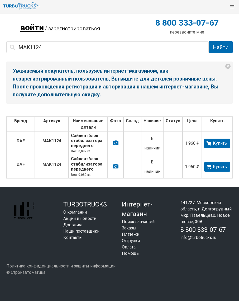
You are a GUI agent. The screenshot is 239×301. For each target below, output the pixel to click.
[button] (232, 7)
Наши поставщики (81, 231)
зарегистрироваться (74, 28)
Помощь (130, 253)
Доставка (72, 224)
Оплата (129, 247)
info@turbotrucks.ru (198, 237)
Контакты (73, 237)
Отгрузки (131, 240)
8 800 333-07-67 (187, 23)
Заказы (129, 228)
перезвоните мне (187, 32)
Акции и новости (79, 218)
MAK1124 (51, 140)
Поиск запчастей (138, 221)
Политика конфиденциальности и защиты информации (61, 266)
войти (32, 27)
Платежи (130, 234)
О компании (75, 212)
